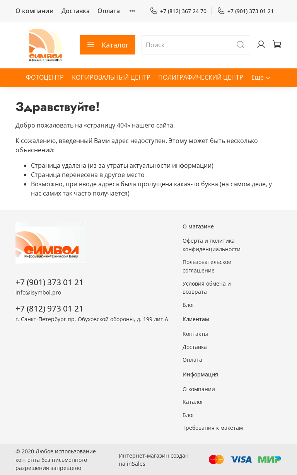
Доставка (75, 11)
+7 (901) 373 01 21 (245, 11)
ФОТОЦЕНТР (45, 77)
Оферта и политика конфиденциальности (212, 245)
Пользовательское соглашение (207, 266)
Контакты (195, 333)
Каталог (107, 44)
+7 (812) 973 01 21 (49, 308)
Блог (189, 304)
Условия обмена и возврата (207, 288)
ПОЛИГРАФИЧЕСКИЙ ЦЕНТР (200, 77)
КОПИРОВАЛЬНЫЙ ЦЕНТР (111, 77)
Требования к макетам (213, 427)
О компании (34, 11)
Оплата (108, 11)
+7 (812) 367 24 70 (178, 11)
